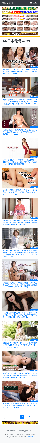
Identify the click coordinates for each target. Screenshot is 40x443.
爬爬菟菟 (6, 3)
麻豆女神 (30, 437)
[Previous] (11, 417)
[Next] (33, 417)
